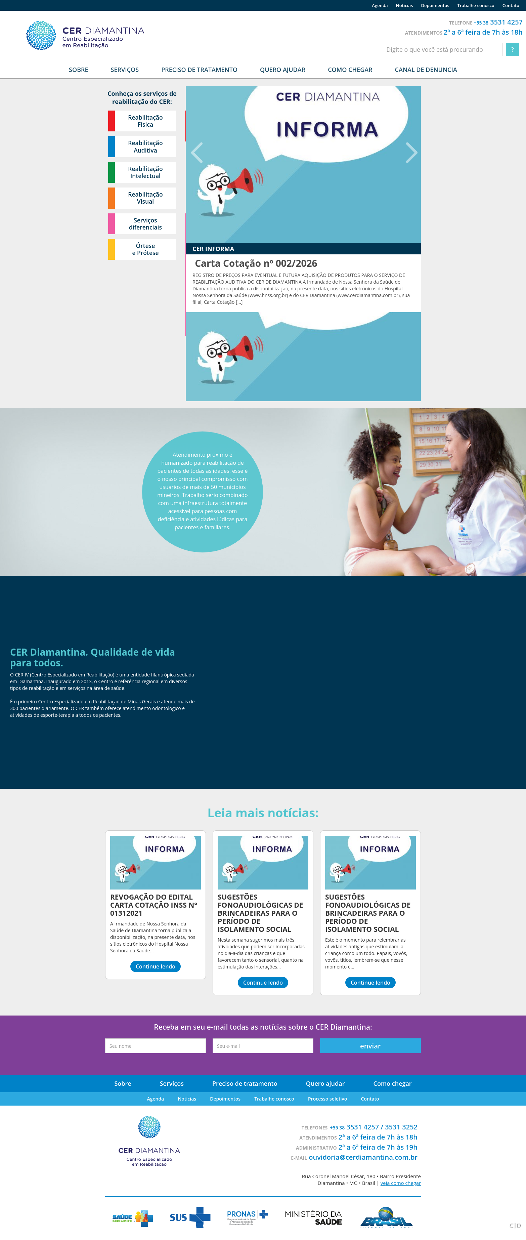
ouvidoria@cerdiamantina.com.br (363, 1157)
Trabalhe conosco (475, 5)
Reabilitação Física (146, 121)
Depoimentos (435, 5)
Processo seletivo (326, 1099)
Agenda (380, 5)
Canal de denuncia (426, 70)
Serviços (172, 1083)
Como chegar (350, 70)
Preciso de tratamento (199, 70)
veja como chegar (400, 1183)
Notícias (404, 5)
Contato (510, 5)
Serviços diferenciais (146, 227)
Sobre (123, 1083)
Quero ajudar (282, 70)
